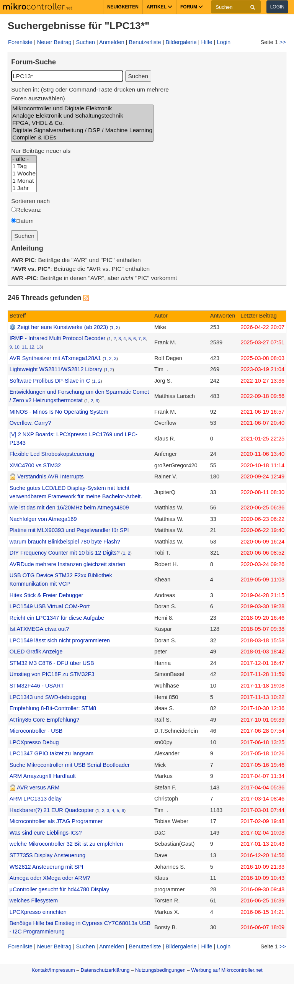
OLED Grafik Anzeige (36, 651)
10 (17, 346)
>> (282, 42)
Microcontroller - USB (36, 731)
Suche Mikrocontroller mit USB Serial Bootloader (70, 765)
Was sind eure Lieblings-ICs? (46, 833)
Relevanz (28, 209)
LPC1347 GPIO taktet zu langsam (51, 753)
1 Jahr (23, 188)
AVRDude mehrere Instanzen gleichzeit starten (67, 564)
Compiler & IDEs (82, 137)
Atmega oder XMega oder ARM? (50, 878)
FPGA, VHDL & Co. (82, 123)
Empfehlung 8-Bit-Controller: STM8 (53, 708)
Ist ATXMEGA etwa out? (39, 629)
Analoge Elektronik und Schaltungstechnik (82, 116)
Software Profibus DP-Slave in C (50, 381)
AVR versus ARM (38, 787)
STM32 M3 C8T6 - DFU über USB (52, 663)
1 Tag (23, 166)
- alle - (23, 159)
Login (277, 7)
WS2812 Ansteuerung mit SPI (46, 867)
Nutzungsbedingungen (160, 970)
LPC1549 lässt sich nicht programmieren (60, 640)
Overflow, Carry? (30, 423)
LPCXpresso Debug (34, 742)
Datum (25, 221)
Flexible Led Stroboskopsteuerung (52, 454)
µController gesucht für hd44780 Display (59, 889)
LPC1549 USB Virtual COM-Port (50, 606)
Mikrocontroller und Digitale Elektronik (82, 108)
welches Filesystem (34, 900)
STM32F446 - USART (37, 686)
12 (31, 346)
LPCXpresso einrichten (38, 912)
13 (39, 346)
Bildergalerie (181, 42)
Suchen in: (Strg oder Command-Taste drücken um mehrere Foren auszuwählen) (90, 94)
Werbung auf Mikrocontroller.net (226, 970)
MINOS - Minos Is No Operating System (59, 412)
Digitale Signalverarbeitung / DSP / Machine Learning (82, 130)
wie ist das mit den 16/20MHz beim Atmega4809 (69, 507)
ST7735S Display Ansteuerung (47, 855)
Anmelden (111, 42)
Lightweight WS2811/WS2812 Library (56, 369)
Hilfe (206, 42)
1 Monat (23, 181)
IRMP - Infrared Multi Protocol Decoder (58, 338)
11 (24, 346)
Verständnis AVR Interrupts (50, 476)
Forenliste (20, 42)
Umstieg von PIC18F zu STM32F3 (52, 674)
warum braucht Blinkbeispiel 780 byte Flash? (65, 542)
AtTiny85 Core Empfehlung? (44, 720)
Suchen (85, 42)
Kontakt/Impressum (53, 970)
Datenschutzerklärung (104, 970)
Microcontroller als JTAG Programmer (56, 821)
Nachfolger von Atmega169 (43, 519)
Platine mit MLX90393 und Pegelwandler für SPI (69, 530)
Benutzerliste (145, 42)
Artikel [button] (159, 7)
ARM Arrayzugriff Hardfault (43, 776)
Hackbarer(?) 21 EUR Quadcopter (52, 810)
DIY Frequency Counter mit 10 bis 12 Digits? (65, 553)
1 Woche (23, 173)
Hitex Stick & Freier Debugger (46, 595)
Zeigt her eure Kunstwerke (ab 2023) (62, 327)
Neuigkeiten (123, 7)
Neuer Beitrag (54, 42)
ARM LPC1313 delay (36, 799)
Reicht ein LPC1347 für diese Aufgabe (57, 618)
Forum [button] (191, 7)
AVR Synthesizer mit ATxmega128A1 (55, 358)
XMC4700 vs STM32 (35, 465)
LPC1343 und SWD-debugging (48, 697)
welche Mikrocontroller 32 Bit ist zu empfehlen (66, 844)
